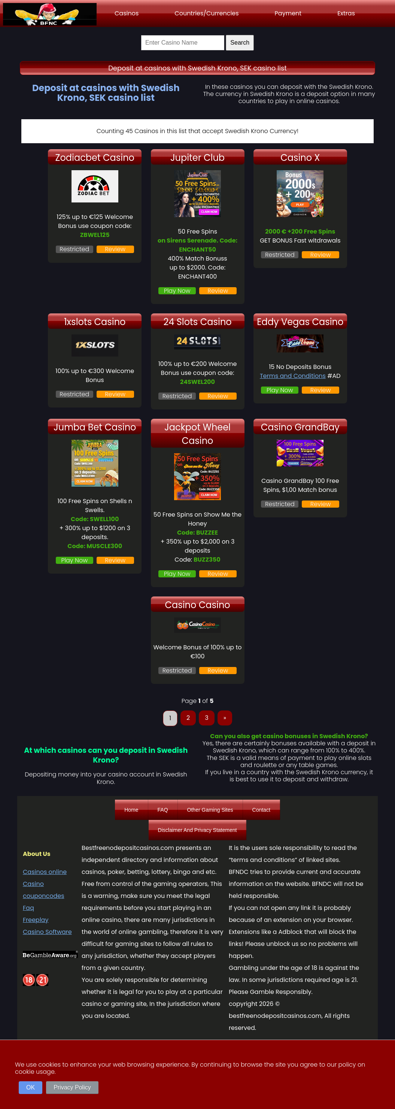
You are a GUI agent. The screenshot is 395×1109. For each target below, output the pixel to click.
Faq (28, 908)
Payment (288, 13)
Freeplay (35, 920)
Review (115, 249)
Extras (346, 13)
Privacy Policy (72, 1087)
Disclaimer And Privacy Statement (197, 830)
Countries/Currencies (206, 13)
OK (30, 1087)
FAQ (163, 810)
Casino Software (47, 932)
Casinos (127, 13)
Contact (261, 810)
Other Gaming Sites (210, 810)
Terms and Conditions (293, 376)
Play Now (177, 290)
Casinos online (45, 872)
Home (131, 810)
